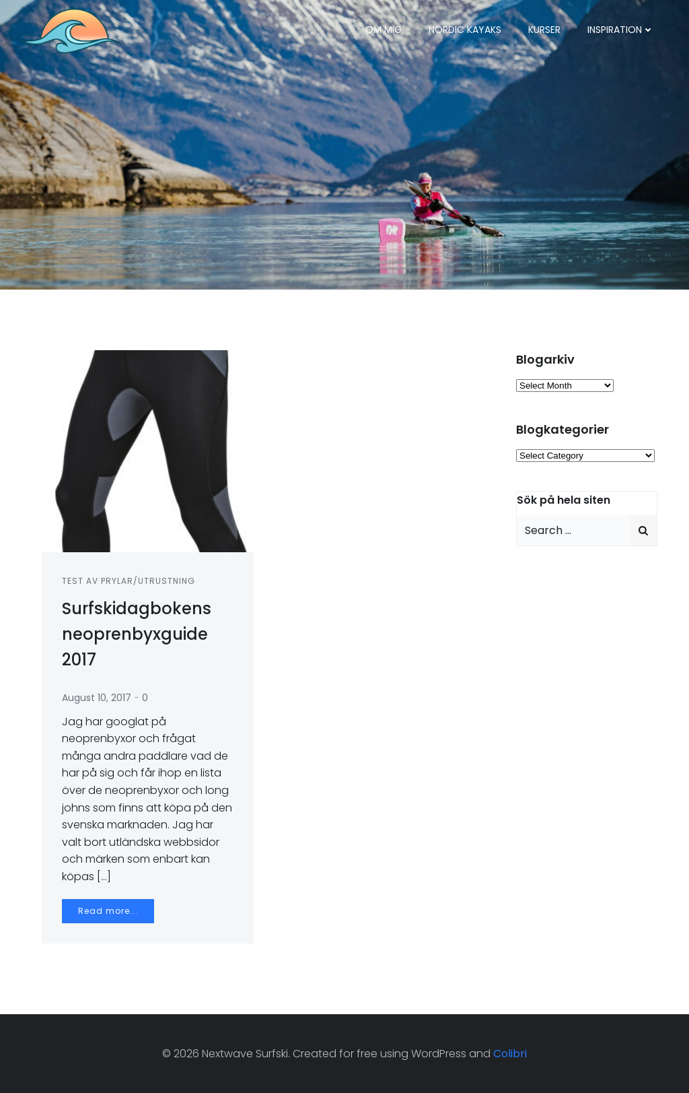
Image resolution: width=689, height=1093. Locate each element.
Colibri (510, 1053)
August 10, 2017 (96, 697)
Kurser (544, 29)
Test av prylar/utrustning (128, 581)
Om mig (383, 29)
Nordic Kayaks (465, 29)
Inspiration (620, 29)
